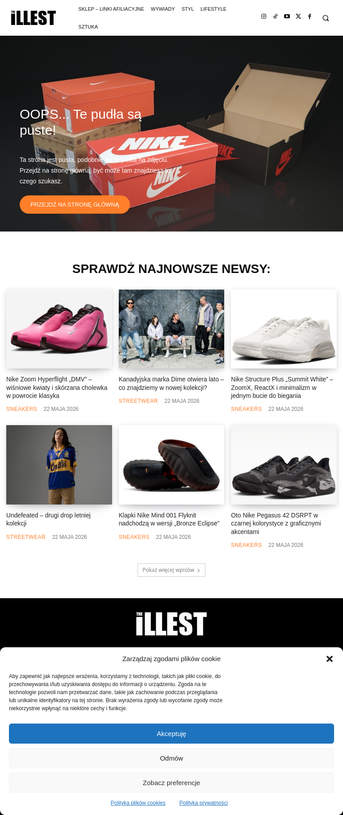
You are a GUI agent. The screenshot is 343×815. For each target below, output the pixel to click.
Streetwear (138, 400)
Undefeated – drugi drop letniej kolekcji (56, 513)
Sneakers (21, 408)
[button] (329, 658)
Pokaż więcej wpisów (171, 559)
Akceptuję (171, 733)
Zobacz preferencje (171, 782)
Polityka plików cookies (138, 803)
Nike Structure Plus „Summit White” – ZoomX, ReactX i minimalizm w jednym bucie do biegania (281, 387)
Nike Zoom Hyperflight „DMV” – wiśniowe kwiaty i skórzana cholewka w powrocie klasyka (56, 387)
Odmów (171, 758)
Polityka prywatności (204, 803)
